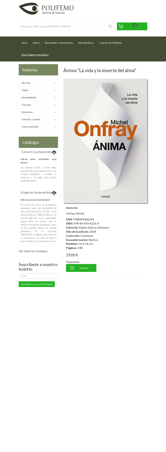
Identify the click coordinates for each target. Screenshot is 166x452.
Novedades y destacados (59, 42)
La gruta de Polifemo (110, 42)
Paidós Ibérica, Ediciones (94, 227)
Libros (36, 42)
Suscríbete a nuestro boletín (37, 284)
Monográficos (86, 42)
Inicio (25, 41)
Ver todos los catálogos (33, 251)
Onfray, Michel (75, 213)
